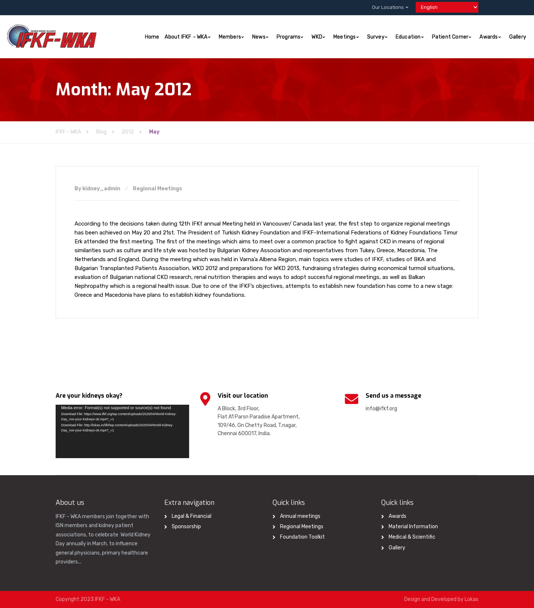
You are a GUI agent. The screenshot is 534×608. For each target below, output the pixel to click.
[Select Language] (447, 7)
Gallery (517, 37)
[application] (122, 431)
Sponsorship (186, 526)
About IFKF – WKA (186, 37)
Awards (488, 37)
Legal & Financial (191, 516)
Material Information (413, 526)
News (259, 37)
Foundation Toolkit (302, 537)
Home (152, 37)
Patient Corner (450, 37)
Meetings (344, 37)
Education (408, 37)
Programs (289, 37)
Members (230, 37)
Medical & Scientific (412, 537)
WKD (317, 37)
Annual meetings (300, 516)
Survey (376, 37)
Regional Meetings (157, 188)
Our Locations (388, 7)
